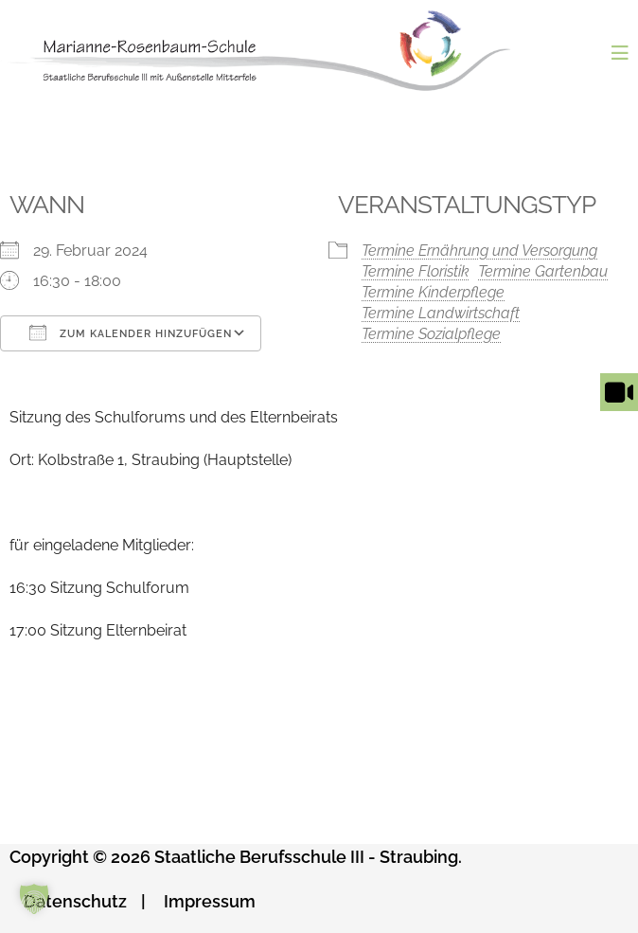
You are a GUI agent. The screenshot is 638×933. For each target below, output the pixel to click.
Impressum (210, 901)
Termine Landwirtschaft (441, 313)
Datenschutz (75, 901)
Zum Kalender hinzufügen (130, 332)
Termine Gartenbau (543, 271)
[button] (34, 899)
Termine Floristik (416, 271)
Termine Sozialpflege (431, 334)
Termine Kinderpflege (433, 292)
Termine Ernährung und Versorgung (479, 251)
